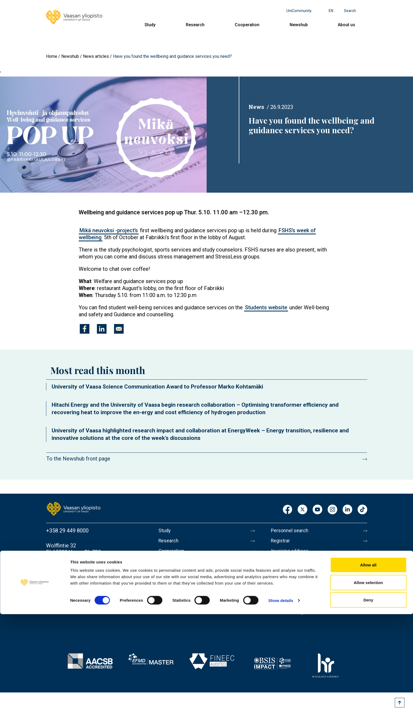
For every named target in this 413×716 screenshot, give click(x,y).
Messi (278, 575)
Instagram (332, 510)
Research (195, 24)
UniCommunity (299, 11)
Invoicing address (291, 553)
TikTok (362, 510)
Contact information (69, 573)
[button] (103, 134)
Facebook (287, 510)
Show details (280, 702)
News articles (96, 56)
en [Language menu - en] (331, 11)
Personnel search (291, 530)
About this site (288, 587)
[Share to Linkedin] (102, 329)
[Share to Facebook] (84, 329)
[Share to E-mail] (119, 329)
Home (51, 56)
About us (346, 24)
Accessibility (286, 609)
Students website (266, 307)
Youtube (317, 510)
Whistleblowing (289, 620)
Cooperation (247, 24)
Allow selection (368, 684)
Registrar (282, 542)
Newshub (299, 24)
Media (278, 564)
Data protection (289, 598)
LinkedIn (347, 510)
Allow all (368, 666)
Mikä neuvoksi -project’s (108, 230)
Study (150, 24)
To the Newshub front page (78, 458)
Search (350, 11)
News (256, 106)
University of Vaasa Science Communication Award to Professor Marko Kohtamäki (157, 386)
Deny (368, 701)
